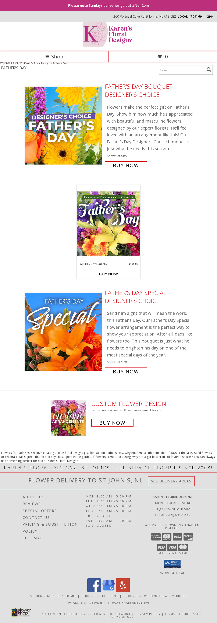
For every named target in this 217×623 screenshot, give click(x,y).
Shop (54, 56)
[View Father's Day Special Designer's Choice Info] (64, 332)
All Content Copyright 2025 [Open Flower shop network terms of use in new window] (67, 614)
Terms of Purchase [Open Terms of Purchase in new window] (182, 614)
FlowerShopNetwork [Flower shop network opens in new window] (112, 614)
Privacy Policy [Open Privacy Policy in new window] (148, 614)
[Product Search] (182, 70)
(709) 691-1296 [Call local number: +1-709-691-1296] (201, 16)
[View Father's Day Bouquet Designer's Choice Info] (64, 125)
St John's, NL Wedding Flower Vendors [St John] (154, 596)
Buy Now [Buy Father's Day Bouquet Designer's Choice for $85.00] (126, 165)
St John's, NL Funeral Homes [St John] (53, 596)
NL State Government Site (128, 603)
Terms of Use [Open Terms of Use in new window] (122, 616)
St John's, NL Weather (85, 603)
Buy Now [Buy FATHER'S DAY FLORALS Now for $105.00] (108, 274)
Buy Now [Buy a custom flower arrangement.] (112, 422)
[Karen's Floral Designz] (108, 45)
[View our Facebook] (94, 590)
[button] (172, 564)
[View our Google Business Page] (108, 590)
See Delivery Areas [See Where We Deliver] (171, 481)
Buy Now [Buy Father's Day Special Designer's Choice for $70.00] (126, 371)
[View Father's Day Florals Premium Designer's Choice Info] (108, 223)
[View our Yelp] (123, 590)
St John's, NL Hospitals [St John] (100, 596)
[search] (209, 69)
